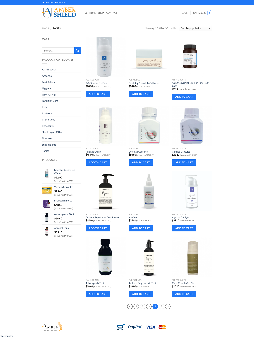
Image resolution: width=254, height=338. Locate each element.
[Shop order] (195, 28)
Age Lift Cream (93, 151)
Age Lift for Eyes (181, 217)
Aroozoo (47, 75)
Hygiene (46, 88)
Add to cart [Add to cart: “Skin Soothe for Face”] (98, 93)
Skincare (47, 138)
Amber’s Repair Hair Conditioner (102, 217)
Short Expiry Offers (53, 131)
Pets (44, 107)
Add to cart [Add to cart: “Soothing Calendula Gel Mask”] (141, 93)
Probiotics (48, 113)
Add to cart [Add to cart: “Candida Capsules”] (184, 162)
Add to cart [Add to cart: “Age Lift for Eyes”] (184, 228)
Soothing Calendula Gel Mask (144, 83)
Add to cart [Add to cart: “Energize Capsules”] (141, 162)
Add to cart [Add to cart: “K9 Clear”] (141, 228)
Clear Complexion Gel (183, 283)
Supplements (49, 144)
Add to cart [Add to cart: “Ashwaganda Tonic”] (98, 293)
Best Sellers (48, 82)
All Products (49, 69)
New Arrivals (49, 94)
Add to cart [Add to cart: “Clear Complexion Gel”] (184, 293)
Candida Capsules (181, 151)
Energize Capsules (138, 151)
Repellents (48, 125)
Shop (101, 13)
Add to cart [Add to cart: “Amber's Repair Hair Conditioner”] (98, 228)
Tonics (45, 150)
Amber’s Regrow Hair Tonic (143, 283)
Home (92, 13)
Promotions (48, 119)
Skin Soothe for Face (96, 83)
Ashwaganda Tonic (95, 283)
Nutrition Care (50, 100)
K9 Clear (133, 217)
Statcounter (6, 335)
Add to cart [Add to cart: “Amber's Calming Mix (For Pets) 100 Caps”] (184, 96)
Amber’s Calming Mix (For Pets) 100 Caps (190, 84)
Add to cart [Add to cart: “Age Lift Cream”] (98, 162)
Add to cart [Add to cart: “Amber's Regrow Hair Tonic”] (141, 293)
